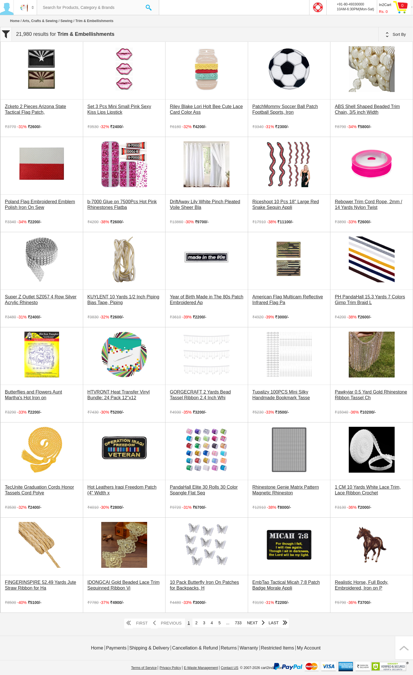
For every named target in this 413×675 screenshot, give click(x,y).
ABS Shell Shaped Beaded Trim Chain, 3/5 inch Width (367, 109)
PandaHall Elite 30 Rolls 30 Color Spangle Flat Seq (204, 490)
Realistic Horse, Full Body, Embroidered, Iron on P (361, 585)
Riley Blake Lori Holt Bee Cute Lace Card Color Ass (206, 109)
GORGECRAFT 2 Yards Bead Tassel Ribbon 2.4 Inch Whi (200, 395)
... (227, 623)
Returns (229, 647)
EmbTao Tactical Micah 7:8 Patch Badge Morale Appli (286, 585)
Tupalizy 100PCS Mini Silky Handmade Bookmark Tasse (281, 395)
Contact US (229, 668)
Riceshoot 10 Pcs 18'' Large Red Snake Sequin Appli (285, 204)
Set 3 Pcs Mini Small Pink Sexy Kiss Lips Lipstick (119, 109)
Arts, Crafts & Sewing (40, 21)
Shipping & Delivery (149, 647)
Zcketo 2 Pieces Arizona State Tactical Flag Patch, (35, 109)
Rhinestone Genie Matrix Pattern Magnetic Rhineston (285, 490)
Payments (116, 647)
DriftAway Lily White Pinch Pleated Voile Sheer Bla (205, 204)
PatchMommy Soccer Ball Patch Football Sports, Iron (285, 109)
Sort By (396, 34)
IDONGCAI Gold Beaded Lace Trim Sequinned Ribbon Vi (123, 585)
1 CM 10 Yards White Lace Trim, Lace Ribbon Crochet (368, 490)
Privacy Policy (170, 668)
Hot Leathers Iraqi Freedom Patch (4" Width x (122, 490)
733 (238, 623)
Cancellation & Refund (195, 647)
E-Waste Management (201, 668)
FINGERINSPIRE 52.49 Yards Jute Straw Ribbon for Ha (40, 585)
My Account (309, 647)
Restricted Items (277, 647)
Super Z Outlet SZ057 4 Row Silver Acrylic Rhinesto (41, 299)
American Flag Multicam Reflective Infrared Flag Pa (287, 299)
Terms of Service (144, 668)
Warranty (248, 647)
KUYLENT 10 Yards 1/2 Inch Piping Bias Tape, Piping (123, 299)
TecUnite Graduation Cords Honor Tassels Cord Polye (39, 490)
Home (15, 21)
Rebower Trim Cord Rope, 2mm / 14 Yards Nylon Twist (368, 204)
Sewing (67, 21)
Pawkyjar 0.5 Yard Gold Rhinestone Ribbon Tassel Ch (371, 395)
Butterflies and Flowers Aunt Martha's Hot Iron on (33, 395)
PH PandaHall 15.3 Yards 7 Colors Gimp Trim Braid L (370, 299)
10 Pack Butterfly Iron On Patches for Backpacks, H (204, 585)
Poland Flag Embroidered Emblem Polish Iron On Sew (40, 204)
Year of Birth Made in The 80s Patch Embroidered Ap (206, 299)
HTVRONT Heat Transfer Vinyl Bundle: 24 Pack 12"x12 (118, 395)
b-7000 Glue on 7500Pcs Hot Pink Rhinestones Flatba (122, 204)
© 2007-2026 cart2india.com (261, 668)
